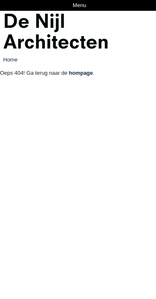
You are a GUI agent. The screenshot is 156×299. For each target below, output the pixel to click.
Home (10, 59)
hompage (81, 73)
